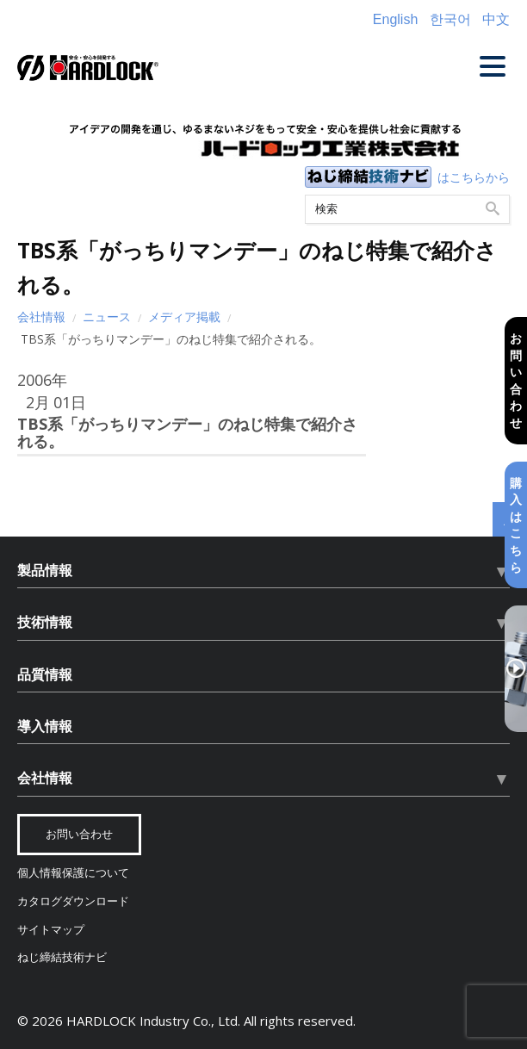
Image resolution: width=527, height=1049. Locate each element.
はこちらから (473, 177)
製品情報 (44, 570)
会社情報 (41, 316)
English (395, 19)
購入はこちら (516, 525)
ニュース (107, 316)
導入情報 (44, 726)
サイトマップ (50, 929)
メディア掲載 (184, 316)
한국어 (450, 19)
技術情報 (44, 621)
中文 (496, 19)
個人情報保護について (73, 873)
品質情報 (44, 674)
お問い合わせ (516, 380)
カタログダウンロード (73, 901)
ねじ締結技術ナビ (62, 957)
